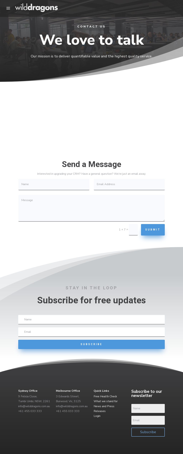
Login (97, 416)
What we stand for (106, 401)
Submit (152, 229)
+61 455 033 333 (30, 411)
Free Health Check (105, 396)
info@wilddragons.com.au (34, 406)
